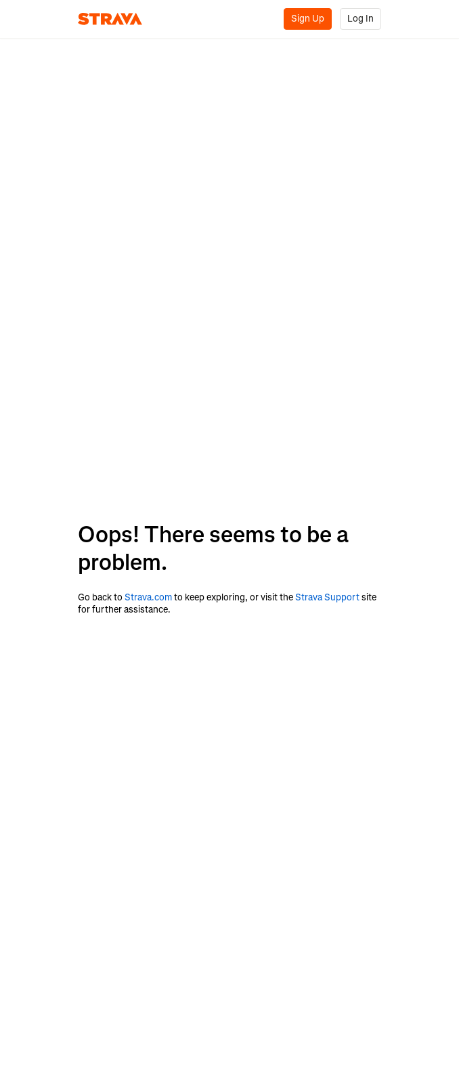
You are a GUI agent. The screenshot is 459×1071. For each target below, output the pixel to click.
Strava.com (148, 597)
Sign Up (307, 18)
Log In (360, 18)
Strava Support (327, 597)
